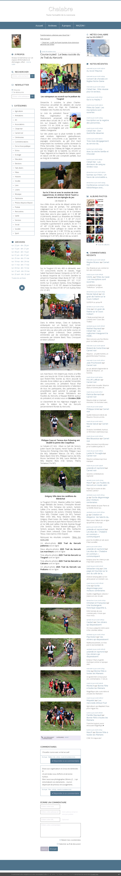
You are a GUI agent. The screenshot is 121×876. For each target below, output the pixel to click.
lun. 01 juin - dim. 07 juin (20, 255)
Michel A (90, 686)
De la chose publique (22, 146)
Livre (16, 185)
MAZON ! (80, 25)
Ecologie (18, 155)
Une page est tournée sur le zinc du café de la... (97, 571)
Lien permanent (47, 737)
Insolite (17, 181)
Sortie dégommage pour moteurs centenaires (98, 499)
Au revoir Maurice (94, 71)
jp (87, 497)
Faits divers (19, 168)
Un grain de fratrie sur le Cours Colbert (96, 296)
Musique (18, 194)
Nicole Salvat (92, 294)
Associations (19, 124)
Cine (89, 309)
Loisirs (17, 190)
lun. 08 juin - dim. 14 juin (20, 252)
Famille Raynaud (94, 715)
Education (18, 159)
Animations (19, 115)
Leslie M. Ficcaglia (95, 453)
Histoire (18, 176)
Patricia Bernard (94, 394)
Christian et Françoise (96, 603)
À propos (66, 25)
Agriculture (19, 111)
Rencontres (19, 211)
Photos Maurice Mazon (24, 203)
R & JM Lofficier (93, 380)
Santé (17, 216)
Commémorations (21, 142)
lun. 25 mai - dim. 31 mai (20, 258)
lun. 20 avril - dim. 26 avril (21, 274)
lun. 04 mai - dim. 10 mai (20, 268)
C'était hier (19, 129)
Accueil (39, 25)
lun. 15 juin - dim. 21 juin (20, 249)
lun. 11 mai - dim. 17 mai (20, 265)
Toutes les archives (19, 278)
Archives (52, 25)
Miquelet (90, 700)
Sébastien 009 (93, 568)
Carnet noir (19, 133)
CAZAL (90, 277)
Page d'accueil (45, 39)
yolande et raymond (96, 468)
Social (17, 224)
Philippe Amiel (93, 409)
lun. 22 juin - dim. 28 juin (20, 245)
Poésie (17, 207)
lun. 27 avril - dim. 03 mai (20, 271)
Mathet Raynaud (94, 328)
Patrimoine (19, 198)
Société (17, 229)
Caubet (90, 622)
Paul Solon (91, 637)
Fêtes (17, 172)
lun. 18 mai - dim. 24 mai (20, 261)
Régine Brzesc (93, 262)
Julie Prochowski (94, 363)
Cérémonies (19, 137)
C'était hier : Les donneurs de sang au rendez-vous (96, 164)
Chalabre (60, 8)
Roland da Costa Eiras (96, 348)
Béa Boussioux (93, 438)
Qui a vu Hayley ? (94, 99)
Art (16, 120)
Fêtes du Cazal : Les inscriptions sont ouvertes (95, 109)
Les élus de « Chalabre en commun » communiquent (97, 534)
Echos (17, 150)
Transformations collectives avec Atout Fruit (54, 35)
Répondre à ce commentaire (66, 761)
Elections (18, 163)
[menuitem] (39, 25)
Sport (17, 233)
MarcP (89, 483)
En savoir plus (94, 874)
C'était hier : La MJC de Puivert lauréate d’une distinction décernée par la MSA (59, 43)
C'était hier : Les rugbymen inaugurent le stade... (97, 333)
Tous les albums (103, 244)
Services (18, 220)
